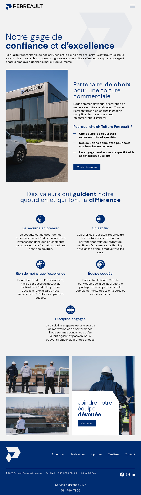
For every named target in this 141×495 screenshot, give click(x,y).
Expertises (58, 454)
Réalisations (77, 454)
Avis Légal (50, 473)
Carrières (87, 423)
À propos (96, 454)
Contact (130, 454)
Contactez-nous (87, 167)
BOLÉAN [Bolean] (92, 473)
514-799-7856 (70, 490)
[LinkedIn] (133, 475)
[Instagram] (129, 475)
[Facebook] (123, 475)
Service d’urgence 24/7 (70, 485)
